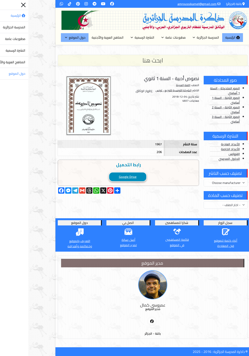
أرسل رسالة (100, 240)
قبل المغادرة (197, 246)
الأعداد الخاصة (202, 149)
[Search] (124, 60)
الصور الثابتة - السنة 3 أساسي (198, 119)
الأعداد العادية (202, 144)
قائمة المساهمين (149, 240)
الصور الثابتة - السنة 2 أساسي (198, 109)
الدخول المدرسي (201, 159)
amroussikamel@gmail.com (168, 4)
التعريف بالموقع (51, 241)
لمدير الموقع (100, 245)
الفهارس (206, 154)
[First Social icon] (123, 321)
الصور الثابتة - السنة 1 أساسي (198, 100)
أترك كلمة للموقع (197, 240)
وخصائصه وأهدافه (51, 246)
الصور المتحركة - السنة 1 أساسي (197, 90)
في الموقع (149, 245)
